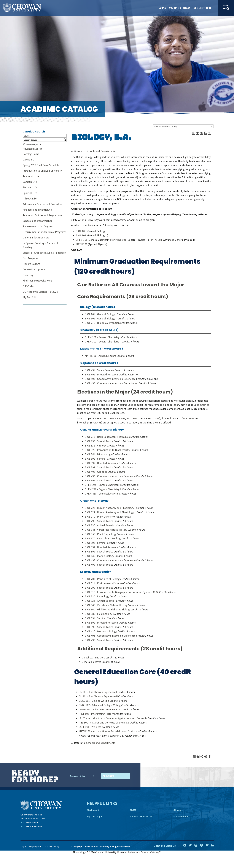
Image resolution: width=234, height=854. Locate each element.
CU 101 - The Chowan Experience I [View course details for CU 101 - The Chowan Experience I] (98, 692)
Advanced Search (32, 148)
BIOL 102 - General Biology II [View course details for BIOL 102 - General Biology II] (101, 318)
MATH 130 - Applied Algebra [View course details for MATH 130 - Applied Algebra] (100, 356)
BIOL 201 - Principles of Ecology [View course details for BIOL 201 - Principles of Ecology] (103, 579)
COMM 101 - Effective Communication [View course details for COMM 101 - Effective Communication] (100, 709)
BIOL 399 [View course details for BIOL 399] (120, 418)
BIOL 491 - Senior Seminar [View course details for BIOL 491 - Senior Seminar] (99, 370)
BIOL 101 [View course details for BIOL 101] (81, 231)
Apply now (115, 776)
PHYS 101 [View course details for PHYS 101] (120, 239)
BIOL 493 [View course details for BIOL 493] (96, 422)
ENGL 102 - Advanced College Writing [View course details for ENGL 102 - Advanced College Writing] (100, 705)
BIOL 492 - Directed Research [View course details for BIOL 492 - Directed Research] (101, 374)
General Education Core (36, 237)
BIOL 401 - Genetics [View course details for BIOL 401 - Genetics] (96, 471)
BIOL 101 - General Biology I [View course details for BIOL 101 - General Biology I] (100, 314)
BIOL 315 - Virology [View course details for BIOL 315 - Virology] (95, 445)
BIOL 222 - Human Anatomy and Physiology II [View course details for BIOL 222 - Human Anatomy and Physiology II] (110, 512)
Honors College (31, 264)
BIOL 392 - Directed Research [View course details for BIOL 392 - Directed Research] (101, 463)
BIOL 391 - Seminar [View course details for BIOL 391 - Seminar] (95, 458)
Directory (28, 275)
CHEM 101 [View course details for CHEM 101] (81, 239)
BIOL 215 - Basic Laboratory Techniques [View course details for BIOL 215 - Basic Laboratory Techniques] (107, 437)
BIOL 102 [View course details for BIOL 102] (81, 235)
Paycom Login (94, 816)
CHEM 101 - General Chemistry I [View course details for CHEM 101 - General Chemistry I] (103, 337)
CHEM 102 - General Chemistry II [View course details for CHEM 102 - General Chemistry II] (103, 341)
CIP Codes (28, 286)
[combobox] (183, 126)
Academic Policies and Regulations (42, 215)
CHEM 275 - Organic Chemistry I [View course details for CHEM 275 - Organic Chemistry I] (103, 485)
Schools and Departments (37, 220)
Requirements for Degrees (38, 226)
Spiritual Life (30, 193)
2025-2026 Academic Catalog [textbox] (165, 126)
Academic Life (31, 176)
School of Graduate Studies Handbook (44, 252)
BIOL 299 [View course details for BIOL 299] (108, 418)
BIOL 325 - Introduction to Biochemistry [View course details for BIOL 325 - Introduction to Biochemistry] (107, 450)
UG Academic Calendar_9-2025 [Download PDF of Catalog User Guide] (40, 291)
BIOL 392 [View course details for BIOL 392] (188, 418)
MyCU (133, 809)
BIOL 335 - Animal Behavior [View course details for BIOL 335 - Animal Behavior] (100, 525)
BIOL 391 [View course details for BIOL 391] (154, 418)
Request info (82, 776)
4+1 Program (30, 258)
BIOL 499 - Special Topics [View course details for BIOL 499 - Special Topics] (99, 480)
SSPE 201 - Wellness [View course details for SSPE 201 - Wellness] (90, 727)
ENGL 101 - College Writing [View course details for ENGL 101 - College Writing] (94, 700)
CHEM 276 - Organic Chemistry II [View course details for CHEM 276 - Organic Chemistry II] (103, 489)
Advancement (180, 816)
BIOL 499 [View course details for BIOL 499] (131, 418)
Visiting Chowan (180, 8)
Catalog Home (31, 154)
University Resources (141, 816)
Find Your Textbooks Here (37, 280)
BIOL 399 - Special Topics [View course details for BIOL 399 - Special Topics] (99, 467)
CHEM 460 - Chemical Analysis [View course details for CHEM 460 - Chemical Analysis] (101, 493)
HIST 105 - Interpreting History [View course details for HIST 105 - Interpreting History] (96, 714)
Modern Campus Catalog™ (146, 852)
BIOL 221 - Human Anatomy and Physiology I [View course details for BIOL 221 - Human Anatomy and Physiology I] (110, 508)
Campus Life (30, 182)
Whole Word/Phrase (33, 144)
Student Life (30, 187)
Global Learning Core (93, 657)
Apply (162, 8)
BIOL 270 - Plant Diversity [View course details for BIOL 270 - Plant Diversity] (99, 516)
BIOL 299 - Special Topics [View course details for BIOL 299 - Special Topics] (99, 441)
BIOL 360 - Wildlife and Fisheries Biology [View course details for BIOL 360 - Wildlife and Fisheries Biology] (107, 609)
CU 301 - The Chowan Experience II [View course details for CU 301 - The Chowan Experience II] (98, 696)
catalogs (81, 852)
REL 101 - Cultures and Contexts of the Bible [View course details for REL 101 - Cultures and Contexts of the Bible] (104, 722)
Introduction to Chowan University (42, 170)
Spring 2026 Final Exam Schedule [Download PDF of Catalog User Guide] (41, 165)
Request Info (202, 8)
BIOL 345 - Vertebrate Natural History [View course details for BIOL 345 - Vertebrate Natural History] (106, 529)
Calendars (28, 159)
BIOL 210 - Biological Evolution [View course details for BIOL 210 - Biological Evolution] (102, 323)
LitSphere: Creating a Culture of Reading (40, 245)
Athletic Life (30, 198)
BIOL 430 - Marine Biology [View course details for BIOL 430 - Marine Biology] (99, 556)
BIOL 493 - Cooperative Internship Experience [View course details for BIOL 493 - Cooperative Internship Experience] (110, 379)
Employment (36, 846)
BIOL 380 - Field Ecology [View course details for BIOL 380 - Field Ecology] (98, 614)
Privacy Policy (52, 846)
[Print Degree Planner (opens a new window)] (193, 133)
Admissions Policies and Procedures (43, 204)
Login (23, 846)
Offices (177, 809)
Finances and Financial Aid (37, 209)
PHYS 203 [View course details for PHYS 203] (156, 239)
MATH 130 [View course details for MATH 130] (81, 244)
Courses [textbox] (27, 136)
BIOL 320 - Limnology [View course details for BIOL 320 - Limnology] (97, 596)
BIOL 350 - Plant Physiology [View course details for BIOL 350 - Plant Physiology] (100, 534)
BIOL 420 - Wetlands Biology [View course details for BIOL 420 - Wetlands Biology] (101, 631)
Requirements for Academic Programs (44, 232)
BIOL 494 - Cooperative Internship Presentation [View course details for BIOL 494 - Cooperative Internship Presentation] (111, 383)
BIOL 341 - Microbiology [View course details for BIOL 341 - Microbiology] (98, 454)
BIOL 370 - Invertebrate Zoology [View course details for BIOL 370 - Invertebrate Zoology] (103, 538)
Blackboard (93, 809)
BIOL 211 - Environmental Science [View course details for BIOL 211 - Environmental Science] (104, 583)
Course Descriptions (34, 269)
